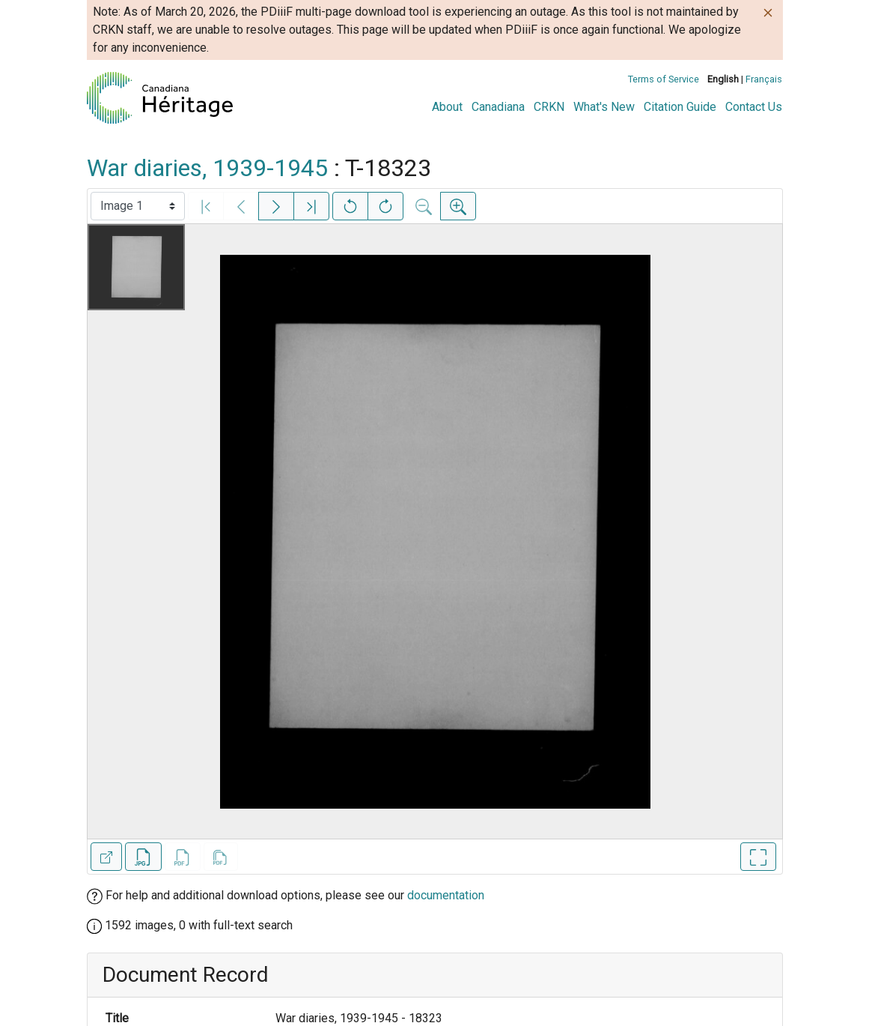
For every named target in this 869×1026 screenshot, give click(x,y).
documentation (445, 895)
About (447, 107)
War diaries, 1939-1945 (207, 168)
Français (763, 79)
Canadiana (498, 107)
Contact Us (753, 107)
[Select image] (138, 206)
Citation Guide (680, 107)
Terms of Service (663, 79)
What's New (604, 107)
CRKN (549, 107)
